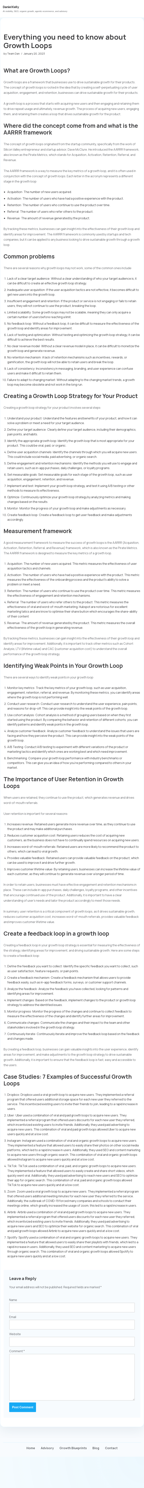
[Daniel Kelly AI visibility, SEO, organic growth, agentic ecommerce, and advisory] (35, 9)
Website (15, 1364)
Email (12, 1347)
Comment (17, 1381)
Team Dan (13, 54)
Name (13, 1330)
